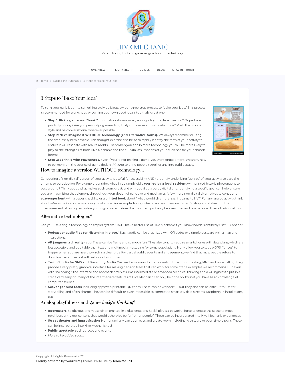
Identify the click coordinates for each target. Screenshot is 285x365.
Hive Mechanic (142, 48)
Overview (99, 69)
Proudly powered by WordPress (58, 361)
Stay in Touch (183, 69)
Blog (161, 69)
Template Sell (122, 361)
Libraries (123, 69)
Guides (144, 69)
